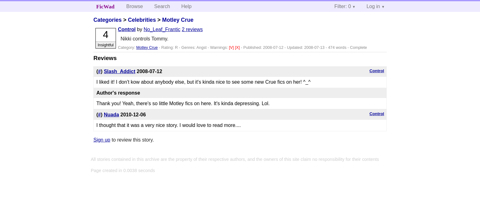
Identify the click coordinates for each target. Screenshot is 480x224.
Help (186, 6)
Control (127, 29)
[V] (232, 47)
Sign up (101, 139)
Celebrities (142, 20)
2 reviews (192, 29)
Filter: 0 (343, 6)
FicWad (105, 6)
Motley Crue (177, 20)
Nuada (111, 114)
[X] (238, 47)
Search (162, 6)
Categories (107, 20)
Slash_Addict (119, 71)
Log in (373, 6)
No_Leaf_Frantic (162, 29)
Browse (134, 6)
